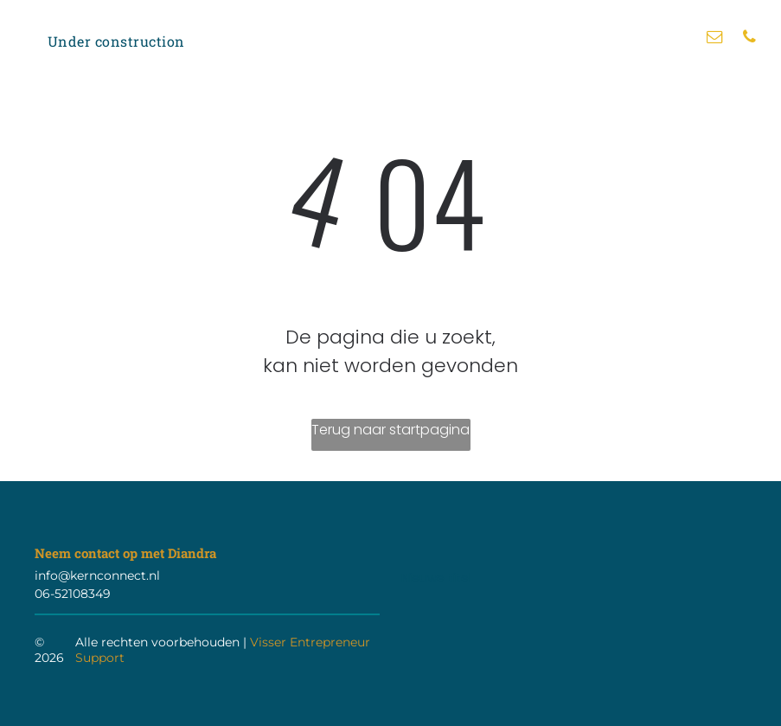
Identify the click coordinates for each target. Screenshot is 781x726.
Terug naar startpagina (390, 430)
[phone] (749, 39)
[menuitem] (116, 41)
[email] (714, 39)
